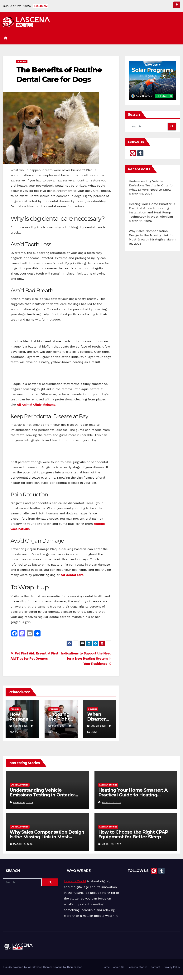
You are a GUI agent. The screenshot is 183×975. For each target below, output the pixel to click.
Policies (21, 61)
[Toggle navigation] (176, 38)
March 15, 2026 (111, 844)
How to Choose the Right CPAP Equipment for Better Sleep (133, 834)
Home (106, 967)
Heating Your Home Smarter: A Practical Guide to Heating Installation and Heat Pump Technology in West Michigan (132, 797)
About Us (118, 967)
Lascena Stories (19, 785)
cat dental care (71, 575)
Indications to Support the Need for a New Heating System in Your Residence (86, 658)
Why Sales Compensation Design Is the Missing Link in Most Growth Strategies (151, 235)
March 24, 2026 (23, 802)
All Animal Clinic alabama (36, 404)
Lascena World (75, 881)
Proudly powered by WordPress (22, 967)
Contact (155, 967)
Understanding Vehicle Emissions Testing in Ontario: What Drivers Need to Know (151, 185)
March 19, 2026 (23, 844)
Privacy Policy (172, 967)
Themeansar (74, 967)
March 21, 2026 (111, 802)
